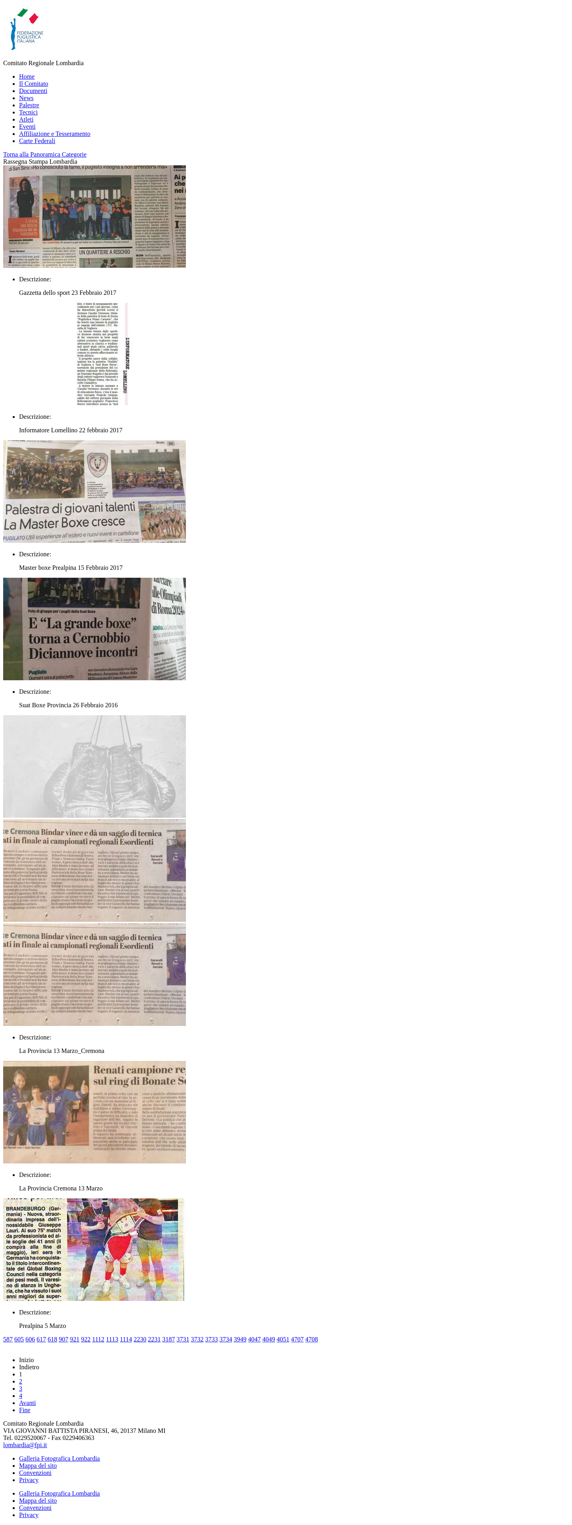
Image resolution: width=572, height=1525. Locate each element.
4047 (254, 1339)
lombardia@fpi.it (25, 1445)
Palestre (29, 105)
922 (86, 1339)
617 (41, 1339)
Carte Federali (37, 140)
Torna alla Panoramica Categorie (45, 154)
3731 (182, 1339)
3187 (168, 1339)
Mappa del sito (38, 1465)
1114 (126, 1339)
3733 (211, 1339)
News (26, 98)
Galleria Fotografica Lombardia (59, 1458)
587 (8, 1339)
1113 (112, 1339)
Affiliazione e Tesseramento (55, 133)
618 (52, 1339)
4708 (311, 1339)
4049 (268, 1339)
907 (63, 1339)
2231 (154, 1339)
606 (30, 1339)
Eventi (27, 126)
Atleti (26, 119)
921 (74, 1339)
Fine (24, 1410)
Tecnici (28, 112)
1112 (98, 1339)
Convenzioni (35, 1472)
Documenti (33, 90)
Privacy (29, 1480)
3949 (240, 1339)
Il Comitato (33, 83)
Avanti (27, 1402)
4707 (297, 1339)
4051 (282, 1339)
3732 (197, 1339)
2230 (139, 1339)
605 (19, 1339)
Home (27, 76)
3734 (225, 1339)
